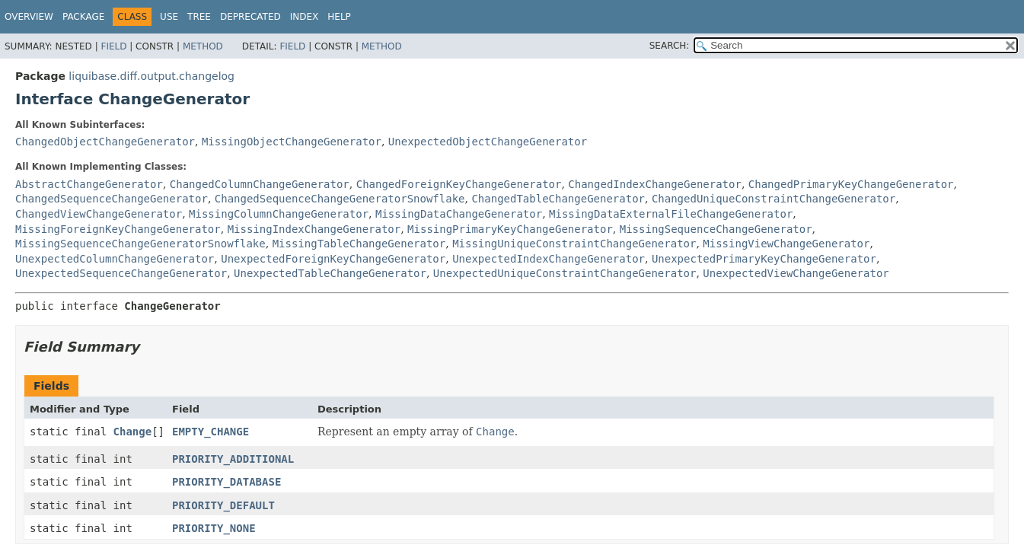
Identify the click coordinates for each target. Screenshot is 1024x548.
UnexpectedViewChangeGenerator (795, 273)
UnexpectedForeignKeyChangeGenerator (333, 259)
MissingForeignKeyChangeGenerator (118, 229)
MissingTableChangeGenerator (359, 243)
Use (169, 16)
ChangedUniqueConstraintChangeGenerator (773, 199)
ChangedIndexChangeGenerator (655, 184)
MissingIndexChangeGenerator (314, 229)
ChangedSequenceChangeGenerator (111, 199)
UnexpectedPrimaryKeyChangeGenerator (764, 259)
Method (203, 46)
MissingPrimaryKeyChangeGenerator (510, 229)
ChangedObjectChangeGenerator (105, 141)
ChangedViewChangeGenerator (98, 214)
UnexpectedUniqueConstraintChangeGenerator (565, 273)
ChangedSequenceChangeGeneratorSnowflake (340, 199)
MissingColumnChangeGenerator (278, 214)
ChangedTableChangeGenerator (558, 199)
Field (113, 46)
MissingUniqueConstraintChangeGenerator (574, 243)
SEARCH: (669, 45)
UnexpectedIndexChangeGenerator (548, 259)
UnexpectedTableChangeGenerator (330, 273)
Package (83, 16)
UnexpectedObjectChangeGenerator (487, 141)
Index (304, 16)
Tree (199, 16)
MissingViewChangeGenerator (786, 243)
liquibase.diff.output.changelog (151, 76)
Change (132, 431)
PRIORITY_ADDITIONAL (233, 459)
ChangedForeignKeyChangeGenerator (459, 184)
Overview (29, 16)
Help (339, 16)
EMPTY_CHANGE (210, 431)
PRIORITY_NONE (214, 528)
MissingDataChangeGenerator (458, 214)
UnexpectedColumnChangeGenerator (114, 259)
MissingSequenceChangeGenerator (716, 229)
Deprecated (250, 16)
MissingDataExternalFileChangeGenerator (671, 214)
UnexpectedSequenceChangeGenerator (121, 273)
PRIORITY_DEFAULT (223, 505)
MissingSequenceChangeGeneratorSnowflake (140, 243)
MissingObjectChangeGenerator (291, 141)
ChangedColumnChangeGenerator (259, 184)
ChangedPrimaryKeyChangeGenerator (851, 184)
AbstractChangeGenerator (89, 184)
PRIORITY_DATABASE (226, 482)
